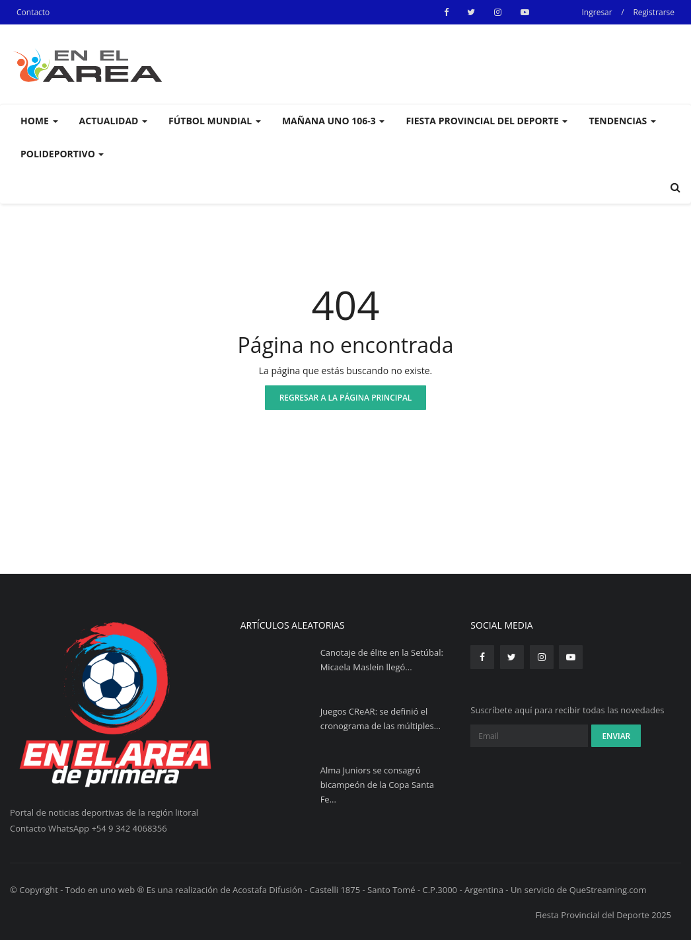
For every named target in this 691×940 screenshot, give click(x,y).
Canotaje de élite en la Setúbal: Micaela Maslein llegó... (381, 659)
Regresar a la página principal (345, 397)
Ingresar (597, 12)
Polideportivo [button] (62, 153)
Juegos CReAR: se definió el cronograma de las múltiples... (380, 718)
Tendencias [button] (622, 120)
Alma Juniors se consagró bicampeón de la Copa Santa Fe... (377, 784)
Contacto (33, 12)
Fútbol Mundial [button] (214, 120)
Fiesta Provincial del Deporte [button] (486, 120)
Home (39, 120)
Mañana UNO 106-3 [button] (333, 120)
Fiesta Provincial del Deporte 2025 (603, 915)
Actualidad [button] (113, 120)
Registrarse (653, 12)
